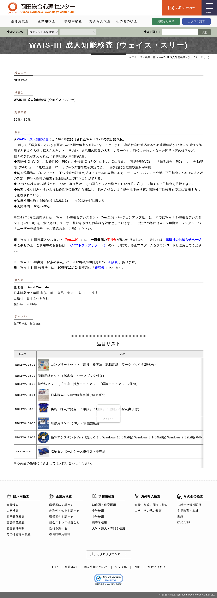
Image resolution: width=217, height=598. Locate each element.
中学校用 (98, 516)
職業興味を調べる (61, 504)
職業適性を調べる (61, 516)
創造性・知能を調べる (64, 510)
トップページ (134, 57)
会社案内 (71, 567)
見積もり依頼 (165, 21)
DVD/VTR (183, 522)
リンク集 (121, 567)
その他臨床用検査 (19, 534)
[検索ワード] (180, 32)
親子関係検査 (16, 516)
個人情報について (96, 567)
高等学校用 (99, 522)
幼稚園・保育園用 (104, 504)
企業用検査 (60, 496)
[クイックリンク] (42, 32)
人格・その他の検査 (148, 510)
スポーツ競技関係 (189, 504)
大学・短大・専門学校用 (108, 528)
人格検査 (13, 510)
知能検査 (35, 323)
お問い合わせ (156, 567)
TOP (54, 567)
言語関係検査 (16, 522)
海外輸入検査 (147, 496)
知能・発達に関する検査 (151, 504)
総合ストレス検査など (64, 522)
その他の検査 (190, 496)
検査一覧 (150, 57)
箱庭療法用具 (16, 528)
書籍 (180, 516)
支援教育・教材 (187, 510)
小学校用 (98, 510)
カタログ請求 (196, 21)
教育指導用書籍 (59, 534)
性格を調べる (58, 528)
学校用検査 (103, 496)
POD (137, 567)
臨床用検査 (20, 323)
